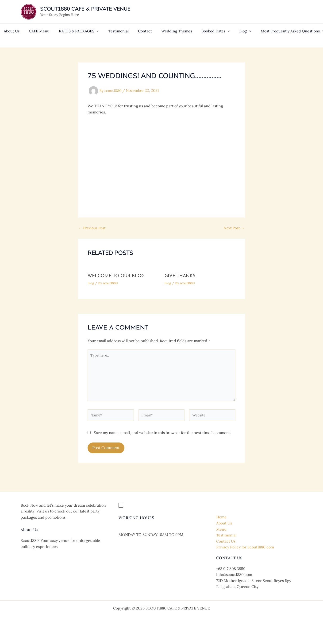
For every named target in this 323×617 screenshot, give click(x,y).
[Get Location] (134, 505)
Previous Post (93, 228)
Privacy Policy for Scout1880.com (245, 547)
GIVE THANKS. (181, 276)
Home (221, 517)
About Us (224, 523)
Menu (221, 529)
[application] (90, 35)
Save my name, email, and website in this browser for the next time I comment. (162, 435)
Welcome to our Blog (117, 276)
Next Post (233, 228)
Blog (91, 283)
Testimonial (226, 535)
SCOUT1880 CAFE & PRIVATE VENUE (85, 8)
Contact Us (225, 541)
